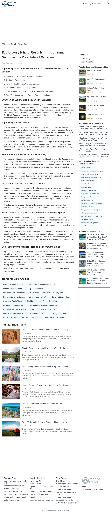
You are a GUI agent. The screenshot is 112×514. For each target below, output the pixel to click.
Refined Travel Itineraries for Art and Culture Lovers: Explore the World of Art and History (94, 263)
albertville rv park (86, 187)
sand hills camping (87, 219)
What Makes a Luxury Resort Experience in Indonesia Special (30, 91)
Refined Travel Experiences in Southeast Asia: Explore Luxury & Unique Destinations (93, 246)
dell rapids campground (88, 213)
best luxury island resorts (13, 305)
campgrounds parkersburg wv (90, 210)
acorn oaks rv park (87, 184)
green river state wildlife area (90, 193)
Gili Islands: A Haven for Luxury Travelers (22, 88)
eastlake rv (98, 216)
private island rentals (64, 497)
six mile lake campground (89, 174)
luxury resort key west (38, 297)
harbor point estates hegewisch (91, 177)
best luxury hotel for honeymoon (41, 284)
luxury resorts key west (47, 301)
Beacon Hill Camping (94, 73)
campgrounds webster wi (89, 197)
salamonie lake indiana (88, 190)
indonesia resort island (12, 289)
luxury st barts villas (60, 297)
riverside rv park (36, 484)
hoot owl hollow (86, 216)
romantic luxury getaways (14, 297)
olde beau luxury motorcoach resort (16, 482)
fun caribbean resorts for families (43, 305)
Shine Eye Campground (94, 81)
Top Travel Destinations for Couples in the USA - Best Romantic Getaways (93, 133)
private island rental (63, 489)
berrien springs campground (15, 497)
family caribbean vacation (36, 289)
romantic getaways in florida (67, 484)
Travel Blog (87, 4)
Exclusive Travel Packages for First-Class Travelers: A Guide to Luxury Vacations (93, 237)
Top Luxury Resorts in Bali (16, 80)
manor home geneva (87, 180)
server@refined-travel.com (92, 489)
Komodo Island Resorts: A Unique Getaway (23, 84)
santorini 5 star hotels (64, 500)
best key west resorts (64, 487)
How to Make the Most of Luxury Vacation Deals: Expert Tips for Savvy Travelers (92, 254)
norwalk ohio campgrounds (89, 223)
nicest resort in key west (53, 293)
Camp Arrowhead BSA (94, 116)
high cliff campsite (87, 200)
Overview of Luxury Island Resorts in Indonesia (24, 76)
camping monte (86, 168)
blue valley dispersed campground (92, 203)
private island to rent (38, 314)
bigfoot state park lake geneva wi (42, 488)
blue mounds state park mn (40, 494)
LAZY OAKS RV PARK (94, 108)
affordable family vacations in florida (18, 301)
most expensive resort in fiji (14, 314)
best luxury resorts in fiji (13, 491)
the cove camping (87, 206)
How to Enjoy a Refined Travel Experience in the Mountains (92, 272)
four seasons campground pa (15, 486)
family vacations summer (13, 284)
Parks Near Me (97, 4)
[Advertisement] (56, 23)
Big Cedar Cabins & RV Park (94, 99)
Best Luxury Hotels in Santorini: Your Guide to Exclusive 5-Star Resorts (93, 144)
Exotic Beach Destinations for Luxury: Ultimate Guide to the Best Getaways (94, 156)
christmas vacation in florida (14, 309)
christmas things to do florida (43, 309)
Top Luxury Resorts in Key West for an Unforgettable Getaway (93, 139)
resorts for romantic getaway (15, 318)
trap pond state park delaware (41, 500)
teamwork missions (11, 489)
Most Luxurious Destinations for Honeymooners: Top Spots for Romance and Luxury (94, 281)
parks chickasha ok (11, 500)
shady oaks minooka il (88, 226)
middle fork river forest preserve (42, 491)
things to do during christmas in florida (48, 318)
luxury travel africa (59, 314)
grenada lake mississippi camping (92, 171)
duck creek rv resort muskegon (16, 494)
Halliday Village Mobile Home (94, 90)
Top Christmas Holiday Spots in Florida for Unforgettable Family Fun (93, 128)
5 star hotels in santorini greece (68, 503)
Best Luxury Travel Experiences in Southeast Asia (93, 150)
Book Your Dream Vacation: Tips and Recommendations (28, 95)
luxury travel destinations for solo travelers (21, 293)
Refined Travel (10, 44)
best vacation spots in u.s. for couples (68, 493)
